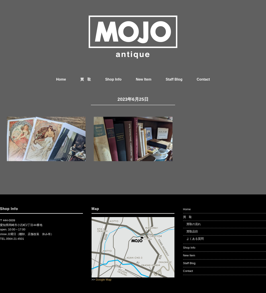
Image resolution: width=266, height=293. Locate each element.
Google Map (103, 279)
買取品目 (192, 231)
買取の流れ (193, 224)
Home (61, 79)
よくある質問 (195, 238)
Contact (203, 79)
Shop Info (113, 79)
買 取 (85, 79)
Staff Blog (174, 79)
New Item (143, 79)
